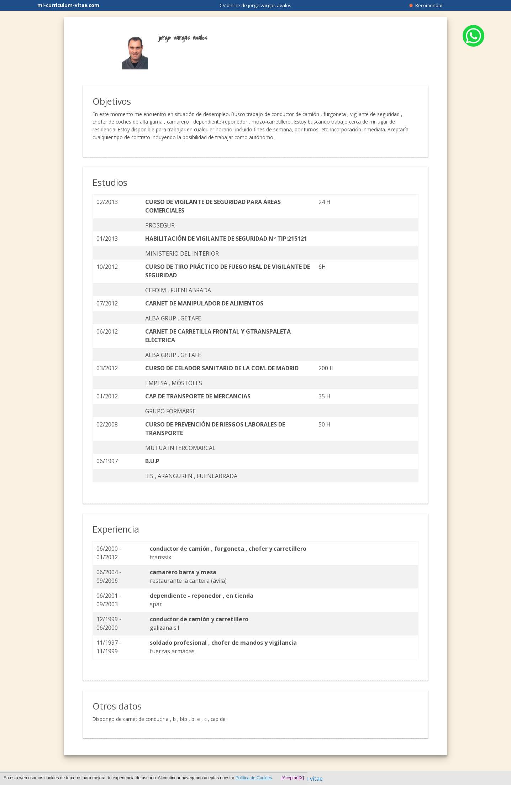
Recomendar (426, 5)
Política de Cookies (254, 777)
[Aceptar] (290, 777)
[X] (301, 777)
